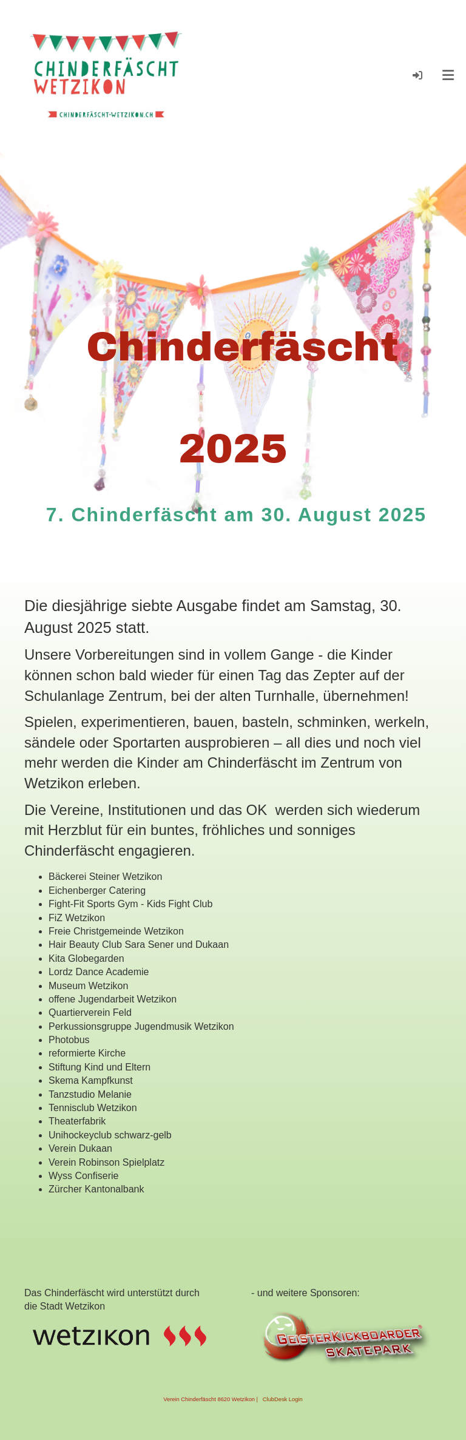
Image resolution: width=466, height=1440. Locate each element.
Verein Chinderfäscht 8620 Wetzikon (209, 1399)
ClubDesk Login (283, 1399)
